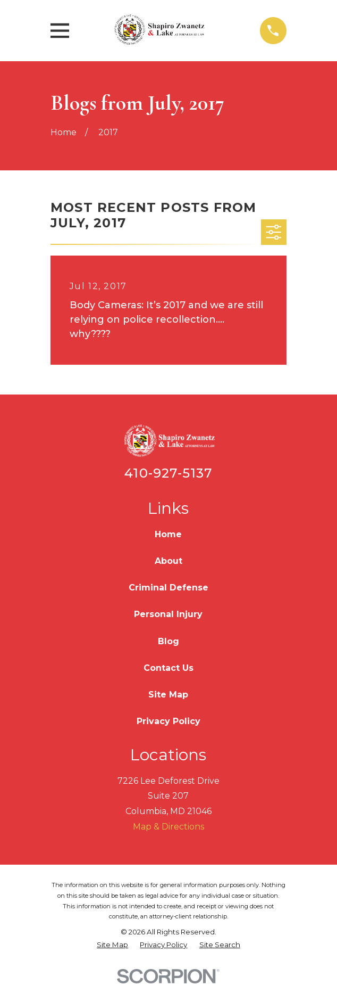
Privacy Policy (168, 721)
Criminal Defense (168, 587)
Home (168, 534)
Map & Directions (168, 827)
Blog (168, 641)
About (168, 561)
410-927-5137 (168, 473)
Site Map (168, 695)
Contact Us (168, 668)
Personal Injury (168, 614)
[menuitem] (112, 945)
